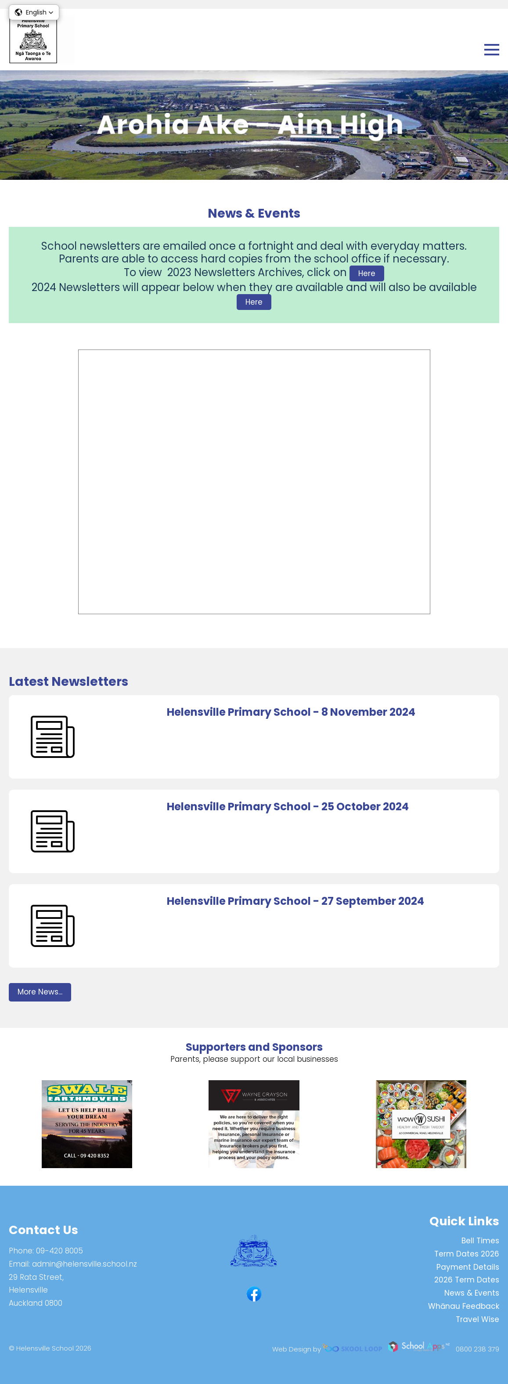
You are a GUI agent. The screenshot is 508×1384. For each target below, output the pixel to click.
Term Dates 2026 (466, 1254)
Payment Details (467, 1267)
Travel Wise (477, 1319)
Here (366, 273)
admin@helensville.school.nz (84, 1264)
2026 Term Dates (466, 1280)
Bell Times (480, 1240)
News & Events (471, 1293)
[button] (34, 12)
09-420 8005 (59, 1251)
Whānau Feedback (463, 1306)
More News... (40, 992)
